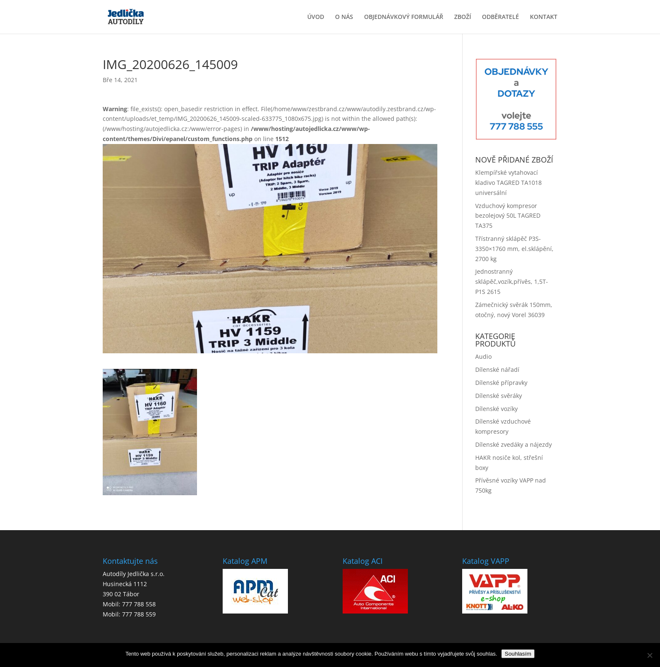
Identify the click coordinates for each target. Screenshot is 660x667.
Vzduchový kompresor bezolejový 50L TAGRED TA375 (507, 216)
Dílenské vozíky (496, 409)
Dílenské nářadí (497, 370)
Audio (483, 356)
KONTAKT (543, 17)
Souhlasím (518, 654)
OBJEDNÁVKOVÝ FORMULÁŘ (403, 17)
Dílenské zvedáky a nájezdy (513, 444)
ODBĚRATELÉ (500, 17)
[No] (649, 655)
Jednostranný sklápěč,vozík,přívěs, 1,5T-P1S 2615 (511, 281)
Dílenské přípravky (501, 383)
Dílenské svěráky (498, 396)
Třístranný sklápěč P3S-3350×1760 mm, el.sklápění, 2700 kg (514, 249)
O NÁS (344, 17)
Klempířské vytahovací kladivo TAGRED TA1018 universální (508, 182)
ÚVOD (315, 17)
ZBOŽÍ (462, 17)
